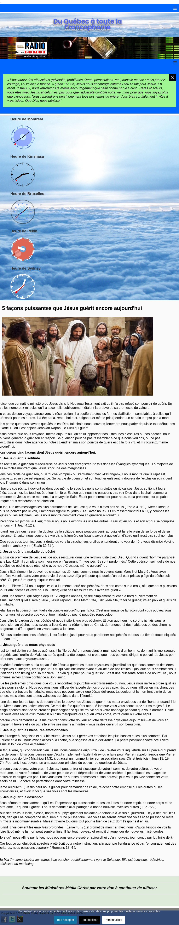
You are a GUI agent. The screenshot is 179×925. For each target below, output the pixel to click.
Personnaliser (113, 919)
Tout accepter (65, 919)
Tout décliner (89, 919)
